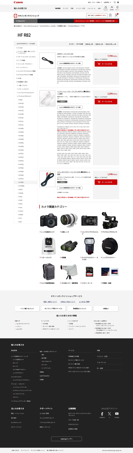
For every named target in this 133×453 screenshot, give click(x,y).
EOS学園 (45, 324)
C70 (20, 218)
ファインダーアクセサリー (25, 64)
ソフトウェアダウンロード (47, 422)
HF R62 (21, 175)
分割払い (106, 308)
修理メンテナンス (45, 427)
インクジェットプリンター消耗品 (20, 401)
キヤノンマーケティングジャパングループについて (79, 414)
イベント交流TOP (72, 321)
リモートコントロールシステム (26, 57)
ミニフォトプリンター (19, 394)
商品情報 (57, 8)
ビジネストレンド (16, 422)
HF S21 (21, 125)
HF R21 (21, 157)
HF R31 (21, 161)
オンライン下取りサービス (53, 308)
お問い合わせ (15, 450)
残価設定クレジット (79, 308)
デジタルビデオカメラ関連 (25, 75)
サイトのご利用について (38, 450)
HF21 (20, 204)
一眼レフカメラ (22, 85)
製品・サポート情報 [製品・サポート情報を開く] (94, 2)
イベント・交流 (80, 8)
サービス (65, 8)
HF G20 (21, 107)
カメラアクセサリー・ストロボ (48, 26)
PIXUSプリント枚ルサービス (51, 329)
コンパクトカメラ (16, 377)
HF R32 (21, 164)
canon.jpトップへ (66, 439)
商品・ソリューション (17, 413)
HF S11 (21, 121)
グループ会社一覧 (73, 420)
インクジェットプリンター (20, 387)
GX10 (20, 100)
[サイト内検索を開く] (115, 2)
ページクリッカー (46, 368)
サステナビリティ (73, 424)
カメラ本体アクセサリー (19, 369)
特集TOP (17, 321)
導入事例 (13, 418)
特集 (72, 8)
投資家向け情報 (72, 429)
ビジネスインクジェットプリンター (22, 390)
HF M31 (21, 128)
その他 (19, 78)
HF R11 (21, 153)
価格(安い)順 (99, 44)
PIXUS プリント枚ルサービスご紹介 (78, 368)
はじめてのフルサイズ (22, 324)
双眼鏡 (42, 372)
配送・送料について (50, 302)
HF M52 (21, 146)
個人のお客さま (20, 8)
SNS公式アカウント (109, 408)
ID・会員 (100, 368)
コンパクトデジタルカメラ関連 (26, 71)
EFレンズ (15, 366)
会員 (99, 8)
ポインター (45, 365)
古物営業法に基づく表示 (102, 333)
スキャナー (16, 397)
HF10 (20, 189)
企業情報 (72, 408)
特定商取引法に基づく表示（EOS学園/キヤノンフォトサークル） (106, 329)
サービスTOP (45, 321)
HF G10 (21, 103)
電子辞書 (44, 358)
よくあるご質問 (84, 302)
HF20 (20, 200)
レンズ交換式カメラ (18, 359)
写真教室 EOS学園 (73, 356)
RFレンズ (15, 363)
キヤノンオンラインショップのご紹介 (79, 371)
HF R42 (21, 168)
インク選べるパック (27, 308)
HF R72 (21, 179)
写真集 (42, 379)
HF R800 (21, 186)
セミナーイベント (16, 427)
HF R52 (21, 171)
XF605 (21, 215)
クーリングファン (22, 67)
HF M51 (21, 143)
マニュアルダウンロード (47, 418)
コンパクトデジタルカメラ (26, 93)
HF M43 (21, 139)
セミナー (71, 329)
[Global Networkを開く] (118, 2)
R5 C (20, 222)
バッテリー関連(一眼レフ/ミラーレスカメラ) (26, 52)
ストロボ (20, 48)
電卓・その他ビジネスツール (48, 351)
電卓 (43, 355)
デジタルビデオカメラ (73, 26)
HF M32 (21, 132)
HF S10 (21, 118)
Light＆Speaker (44, 376)
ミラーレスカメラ (23, 89)
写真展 (71, 324)
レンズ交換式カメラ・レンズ (19, 356)
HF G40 (21, 114)
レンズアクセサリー (18, 373)
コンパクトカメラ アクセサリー (21, 380)
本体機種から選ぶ (61, 26)
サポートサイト (46, 408)
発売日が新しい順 (111, 44)
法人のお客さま (17, 408)
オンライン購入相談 (48, 326)
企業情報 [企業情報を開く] (106, 2)
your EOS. (19, 329)
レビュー (19, 326)
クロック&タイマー (47, 361)
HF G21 (21, 110)
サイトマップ (25, 450)
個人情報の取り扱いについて (55, 450)
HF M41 (21, 136)
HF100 (21, 193)
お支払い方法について (68, 302)
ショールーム (91, 8)
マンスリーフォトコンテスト (77, 326)
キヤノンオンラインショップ (31, 26)
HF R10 (21, 150)
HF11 (20, 197)
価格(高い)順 (89, 44)
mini (20, 207)
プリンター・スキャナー (18, 384)
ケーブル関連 (21, 60)
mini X (21, 211)
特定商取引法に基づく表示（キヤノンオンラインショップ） (105, 324)
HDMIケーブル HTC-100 (65, 54)
